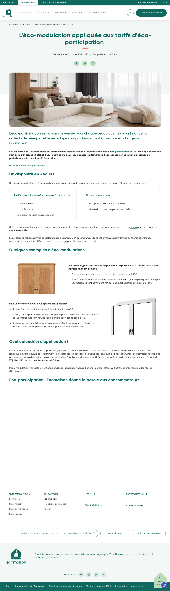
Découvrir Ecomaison (147, 3)
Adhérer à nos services (151, 13)
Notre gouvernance (18, 509)
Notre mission (15, 504)
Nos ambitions (50, 499)
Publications (92, 505)
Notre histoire (15, 514)
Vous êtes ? (25, 13)
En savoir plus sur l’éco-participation (27, 166)
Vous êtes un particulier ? (81, 533)
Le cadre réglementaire (54, 504)
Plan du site (121, 586)
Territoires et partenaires (54, 3)
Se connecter (130, 13)
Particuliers (8, 3)
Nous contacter (135, 494)
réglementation (120, 152)
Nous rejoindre (134, 505)
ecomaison (8, 13)
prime (133, 227)
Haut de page (160, 583)
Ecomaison (14, 499)
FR (164, 3)
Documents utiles (97, 13)
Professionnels (28, 3)
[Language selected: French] (7, 586)
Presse (88, 494)
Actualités (77, 13)
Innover (47, 509)
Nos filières (60, 13)
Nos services (42, 13)
